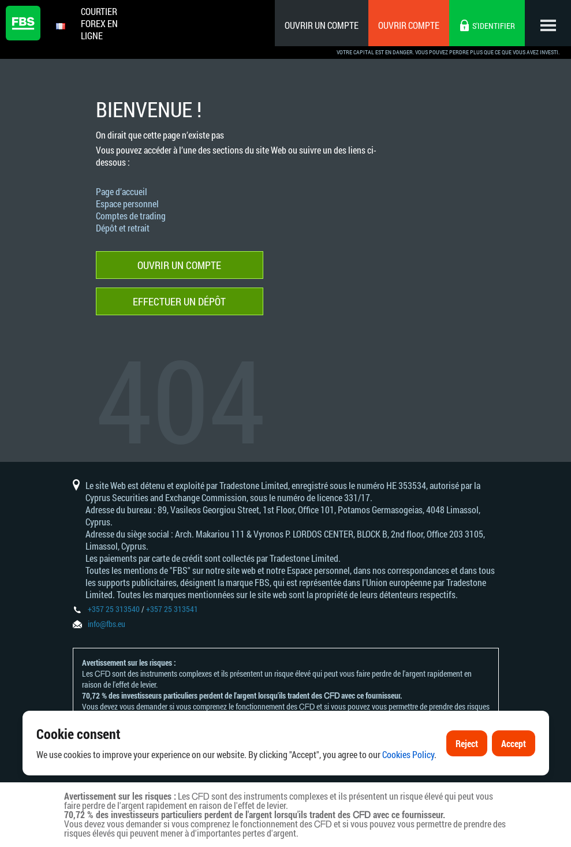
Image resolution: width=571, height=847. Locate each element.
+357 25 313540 (114, 608)
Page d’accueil (121, 191)
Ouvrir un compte (322, 25)
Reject (467, 744)
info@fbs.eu (106, 623)
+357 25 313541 (172, 608)
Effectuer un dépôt (179, 301)
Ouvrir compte (408, 25)
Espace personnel (127, 203)
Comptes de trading (131, 216)
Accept (513, 744)
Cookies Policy (408, 755)
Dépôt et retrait (123, 228)
